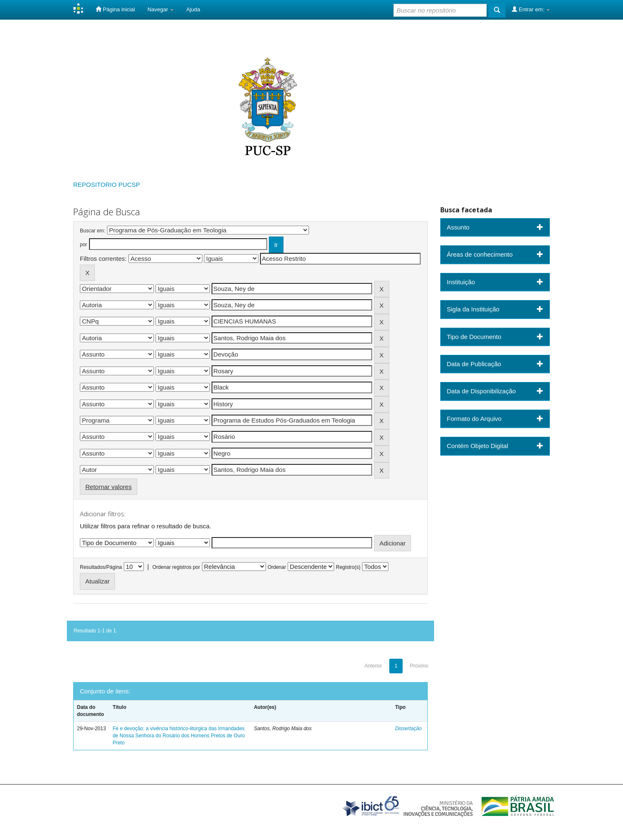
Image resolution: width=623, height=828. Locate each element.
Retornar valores (108, 486)
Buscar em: (92, 231)
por (83, 244)
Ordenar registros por (176, 567)
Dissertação (408, 728)
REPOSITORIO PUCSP (106, 184)
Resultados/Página (101, 567)
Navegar (161, 9)
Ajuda (193, 9)
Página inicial (115, 9)
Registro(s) (348, 567)
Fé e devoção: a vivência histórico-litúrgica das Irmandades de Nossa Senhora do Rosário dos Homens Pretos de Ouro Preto (178, 736)
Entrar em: (531, 9)
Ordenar (277, 567)
